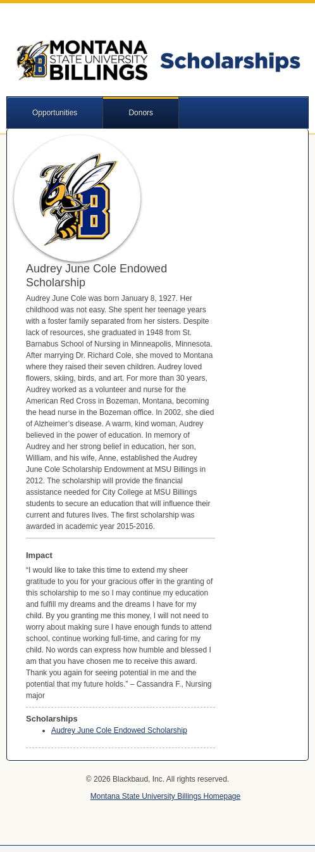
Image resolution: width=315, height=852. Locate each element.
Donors (140, 112)
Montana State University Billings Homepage (165, 796)
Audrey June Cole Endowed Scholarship (119, 730)
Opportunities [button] (54, 112)
